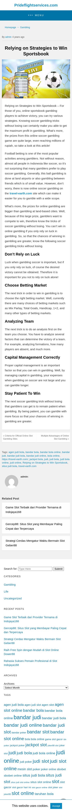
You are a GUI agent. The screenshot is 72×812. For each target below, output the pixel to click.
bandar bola (32, 452)
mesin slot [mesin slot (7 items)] (24, 769)
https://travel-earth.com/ (15, 459)
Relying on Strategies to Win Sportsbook (45, 462)
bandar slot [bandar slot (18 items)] (38, 731)
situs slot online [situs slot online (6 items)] (40, 782)
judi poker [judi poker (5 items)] (26, 761)
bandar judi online (36, 455)
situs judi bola (9, 466)
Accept (56, 806)
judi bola (54, 459)
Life (6, 591)
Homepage (10, 27)
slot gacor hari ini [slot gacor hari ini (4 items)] (21, 787)
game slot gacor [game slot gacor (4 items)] (54, 739)
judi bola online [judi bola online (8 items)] (44, 753)
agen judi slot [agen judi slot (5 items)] (33, 704)
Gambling (25, 27)
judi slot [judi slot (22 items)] (41, 761)
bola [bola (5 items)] (27, 739)
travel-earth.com (27, 466)
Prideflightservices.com (36, 5)
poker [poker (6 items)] (36, 769)
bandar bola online (50, 452)
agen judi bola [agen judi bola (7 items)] (14, 704)
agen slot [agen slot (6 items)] (48, 704)
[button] (36, 15)
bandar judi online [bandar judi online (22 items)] (23, 725)
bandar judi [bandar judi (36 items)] (27, 717)
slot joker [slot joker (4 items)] (53, 787)
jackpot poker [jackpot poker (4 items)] (17, 745)
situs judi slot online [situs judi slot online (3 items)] (20, 782)
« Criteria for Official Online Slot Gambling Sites (18, 437)
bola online (53, 455)
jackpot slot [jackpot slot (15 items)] (36, 744)
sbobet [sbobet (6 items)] (61, 769)
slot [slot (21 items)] (55, 781)
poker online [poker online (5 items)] (48, 769)
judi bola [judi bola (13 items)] (24, 753)
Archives (9, 683)
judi (46, 459)
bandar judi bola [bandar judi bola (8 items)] (54, 718)
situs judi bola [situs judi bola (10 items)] (34, 775)
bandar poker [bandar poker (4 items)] (19, 732)
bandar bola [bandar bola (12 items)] (33, 710)
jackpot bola (36, 459)
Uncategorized (13, 598)
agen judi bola (16, 452)
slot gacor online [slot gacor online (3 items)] (39, 787)
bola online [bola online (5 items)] (37, 739)
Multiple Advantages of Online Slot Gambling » (55, 437)
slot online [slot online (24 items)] (23, 793)
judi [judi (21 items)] (12, 752)
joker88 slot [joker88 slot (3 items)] (53, 745)
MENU (39, 15)
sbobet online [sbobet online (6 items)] (13, 775)
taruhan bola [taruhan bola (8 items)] (44, 794)
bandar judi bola (16, 455)
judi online (15, 462)
